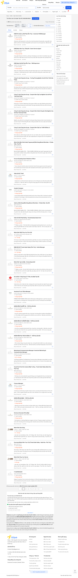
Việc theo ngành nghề (48, 563)
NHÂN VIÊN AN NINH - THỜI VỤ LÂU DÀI (24, 398)
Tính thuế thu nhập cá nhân (35, 560)
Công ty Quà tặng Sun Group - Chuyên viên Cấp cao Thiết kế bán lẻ (32, 127)
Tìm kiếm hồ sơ (61, 541)
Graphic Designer (18, 188)
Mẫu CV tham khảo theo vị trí (50, 549)
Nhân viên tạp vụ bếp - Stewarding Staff (24, 262)
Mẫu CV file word (47, 544)
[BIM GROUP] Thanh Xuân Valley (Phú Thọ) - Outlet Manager (29, 247)
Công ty (20, 30)
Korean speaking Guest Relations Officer (25, 158)
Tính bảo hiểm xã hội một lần (35, 571)
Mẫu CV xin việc (47, 539)
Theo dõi (35, 18)
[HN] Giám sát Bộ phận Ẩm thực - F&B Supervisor (27, 63)
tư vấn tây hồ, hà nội (12, 508)
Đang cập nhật (18, 39)
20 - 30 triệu (17, 357)
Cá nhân (15, 30)
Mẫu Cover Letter (47, 541)
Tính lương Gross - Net (34, 558)
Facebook (10, 562)
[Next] (40, 488)
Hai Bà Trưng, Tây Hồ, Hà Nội (20, 83)
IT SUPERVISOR (18, 472)
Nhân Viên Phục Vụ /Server (21, 457)
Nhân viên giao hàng (19, 427)
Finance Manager (18, 383)
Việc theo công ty (47, 565)
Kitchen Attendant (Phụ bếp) (21, 413)
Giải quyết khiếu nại (33, 546)
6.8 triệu (16, 462)
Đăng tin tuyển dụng (62, 539)
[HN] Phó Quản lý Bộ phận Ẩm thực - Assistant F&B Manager (30, 34)
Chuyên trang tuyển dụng (63, 544)
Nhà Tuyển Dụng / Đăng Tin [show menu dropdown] (68, 2)
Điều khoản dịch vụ (33, 549)
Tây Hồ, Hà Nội (18, 37)
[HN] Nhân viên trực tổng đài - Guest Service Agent (27, 48)
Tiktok (23, 562)
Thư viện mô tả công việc (63, 551)
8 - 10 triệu (17, 237)
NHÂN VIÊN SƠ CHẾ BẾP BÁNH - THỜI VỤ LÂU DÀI (26, 321)
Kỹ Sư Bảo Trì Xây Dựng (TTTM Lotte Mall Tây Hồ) (26, 276)
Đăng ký (57, 2)
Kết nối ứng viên (61, 546)
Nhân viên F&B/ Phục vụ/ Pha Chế (23, 232)
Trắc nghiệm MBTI (47, 551)
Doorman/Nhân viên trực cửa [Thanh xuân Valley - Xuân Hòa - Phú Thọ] (32, 442)
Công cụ (44, 4)
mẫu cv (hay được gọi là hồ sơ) (24, 516)
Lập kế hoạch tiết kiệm (33, 565)
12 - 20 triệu (17, 252)
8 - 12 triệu (17, 433)
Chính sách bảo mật (33, 544)
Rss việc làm (63, 575)
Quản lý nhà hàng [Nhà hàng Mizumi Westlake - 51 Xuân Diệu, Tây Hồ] (32, 203)
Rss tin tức (69, 575)
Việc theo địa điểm (47, 560)
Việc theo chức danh (48, 558)
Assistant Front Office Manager (22, 291)
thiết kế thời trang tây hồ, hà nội (15, 506)
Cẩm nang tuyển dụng (62, 549)
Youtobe (15, 562)
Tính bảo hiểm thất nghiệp (34, 568)
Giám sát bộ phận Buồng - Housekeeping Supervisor (27, 218)
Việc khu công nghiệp (48, 568)
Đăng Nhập (51, 2)
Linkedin (19, 562)
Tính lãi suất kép (32, 563)
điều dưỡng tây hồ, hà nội (14, 511)
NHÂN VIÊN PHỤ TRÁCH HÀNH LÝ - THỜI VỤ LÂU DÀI (27, 336)
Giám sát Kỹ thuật (19, 173)
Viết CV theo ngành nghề (49, 546)
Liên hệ (30, 539)
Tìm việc (68, 7)
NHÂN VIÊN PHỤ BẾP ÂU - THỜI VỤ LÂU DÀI (25, 306)
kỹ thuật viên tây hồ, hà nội (14, 510)
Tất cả (9, 30)
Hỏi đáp (30, 541)
